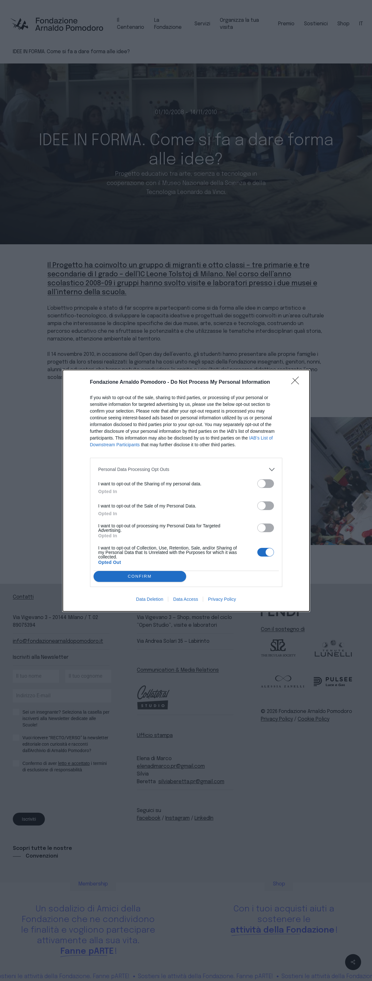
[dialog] (186, 490)
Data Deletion (149, 599)
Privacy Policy (222, 599)
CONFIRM (140, 576)
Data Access (185, 599)
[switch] (265, 483)
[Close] (297, 382)
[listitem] (186, 469)
